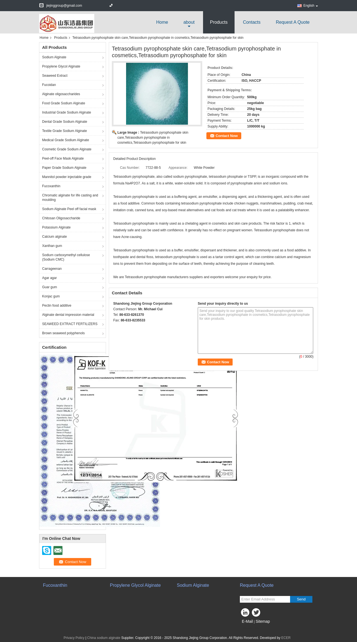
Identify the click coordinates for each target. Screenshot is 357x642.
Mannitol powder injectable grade (66, 177)
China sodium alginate (103, 638)
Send (301, 599)
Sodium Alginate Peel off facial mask (69, 209)
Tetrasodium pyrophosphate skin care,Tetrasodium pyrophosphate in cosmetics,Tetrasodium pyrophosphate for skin (152, 138)
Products (219, 22)
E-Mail (247, 621)
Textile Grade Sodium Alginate (64, 131)
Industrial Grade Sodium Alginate (66, 112)
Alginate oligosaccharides (61, 94)
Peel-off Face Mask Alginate (63, 158)
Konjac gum (51, 296)
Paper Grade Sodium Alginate (64, 168)
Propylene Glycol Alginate (61, 66)
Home (162, 22)
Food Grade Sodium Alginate (63, 103)
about (189, 22)
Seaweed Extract (54, 76)
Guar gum (49, 287)
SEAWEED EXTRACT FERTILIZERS (69, 324)
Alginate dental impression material (68, 315)
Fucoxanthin (51, 186)
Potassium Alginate (56, 227)
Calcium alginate (54, 237)
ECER (286, 638)
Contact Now (227, 136)
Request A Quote (293, 22)
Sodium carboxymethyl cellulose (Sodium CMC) (66, 257)
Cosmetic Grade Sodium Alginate (66, 149)
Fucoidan (49, 85)
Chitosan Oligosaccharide (61, 218)
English (310, 6)
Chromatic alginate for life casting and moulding (70, 197)
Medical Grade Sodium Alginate (65, 140)
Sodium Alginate (54, 57)
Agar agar (49, 278)
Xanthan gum (52, 246)
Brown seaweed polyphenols (63, 333)
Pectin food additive (56, 305)
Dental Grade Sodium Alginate (64, 122)
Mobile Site (250, 628)
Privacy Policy (74, 638)
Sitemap (262, 621)
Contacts (251, 22)
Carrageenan (52, 269)
